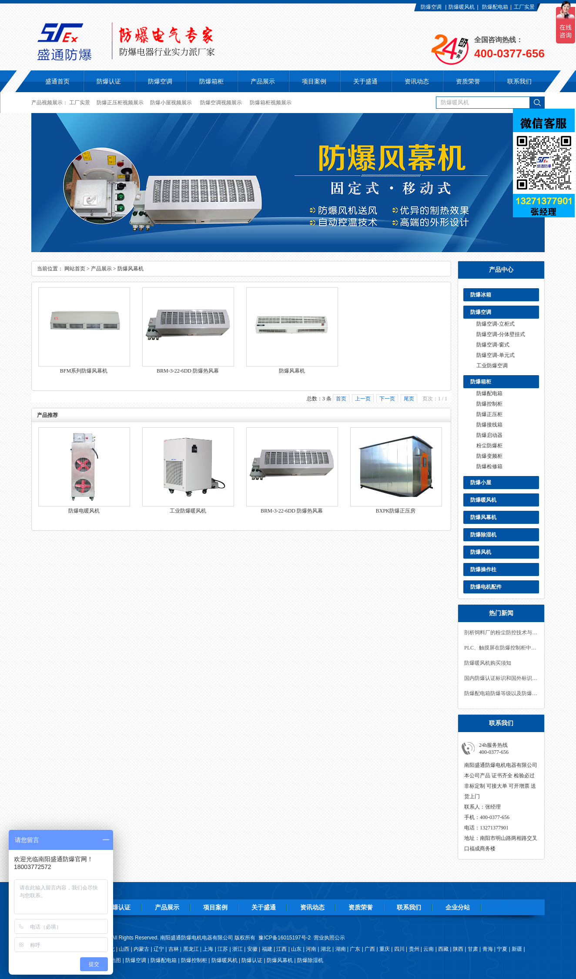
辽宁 (159, 949)
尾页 (409, 399)
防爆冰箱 (480, 295)
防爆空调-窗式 (492, 345)
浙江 (237, 949)
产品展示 (101, 269)
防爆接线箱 (489, 425)
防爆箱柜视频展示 (270, 103)
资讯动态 (312, 907)
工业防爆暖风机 (188, 511)
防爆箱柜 (480, 382)
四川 (399, 949)
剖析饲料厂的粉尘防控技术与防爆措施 (501, 632)
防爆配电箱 (495, 7)
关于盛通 (263, 907)
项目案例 (215, 907)
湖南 (340, 949)
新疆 (517, 949)
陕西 (458, 949)
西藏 (443, 949)
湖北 (326, 949)
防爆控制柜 (489, 404)
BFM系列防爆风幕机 (83, 371)
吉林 (173, 949)
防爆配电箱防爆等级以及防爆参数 (501, 693)
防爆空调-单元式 (495, 355)
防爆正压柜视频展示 (120, 103)
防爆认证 (109, 81)
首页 (341, 399)
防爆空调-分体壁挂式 (500, 334)
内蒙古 (141, 949)
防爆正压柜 (489, 414)
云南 (428, 949)
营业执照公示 (329, 938)
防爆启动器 (489, 435)
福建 (267, 949)
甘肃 (473, 949)
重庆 (384, 949)
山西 (124, 949)
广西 (370, 949)
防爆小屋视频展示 (171, 103)
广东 (355, 949)
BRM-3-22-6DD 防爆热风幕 (188, 371)
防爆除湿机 (483, 535)
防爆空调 (431, 7)
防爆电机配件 (486, 587)
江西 (281, 949)
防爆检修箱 (489, 466)
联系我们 (409, 907)
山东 (296, 949)
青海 (487, 949)
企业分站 (457, 907)
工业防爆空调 (492, 366)
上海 (208, 949)
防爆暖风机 (462, 7)
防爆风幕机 (483, 517)
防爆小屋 (480, 483)
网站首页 (74, 269)
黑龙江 (191, 949)
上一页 (363, 399)
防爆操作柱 (483, 569)
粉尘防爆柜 (489, 446)
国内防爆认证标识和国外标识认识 (501, 678)
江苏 (223, 949)
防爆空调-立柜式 (495, 324)
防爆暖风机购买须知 (487, 663)
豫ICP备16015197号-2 (284, 938)
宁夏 (502, 949)
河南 (311, 949)
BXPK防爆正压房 (395, 511)
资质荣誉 (360, 907)
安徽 (252, 949)
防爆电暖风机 (84, 511)
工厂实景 (524, 7)
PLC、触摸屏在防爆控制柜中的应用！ (501, 648)
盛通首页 (57, 81)
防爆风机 (480, 552)
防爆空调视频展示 (221, 103)
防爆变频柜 (489, 456)
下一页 (387, 399)
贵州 (414, 949)
